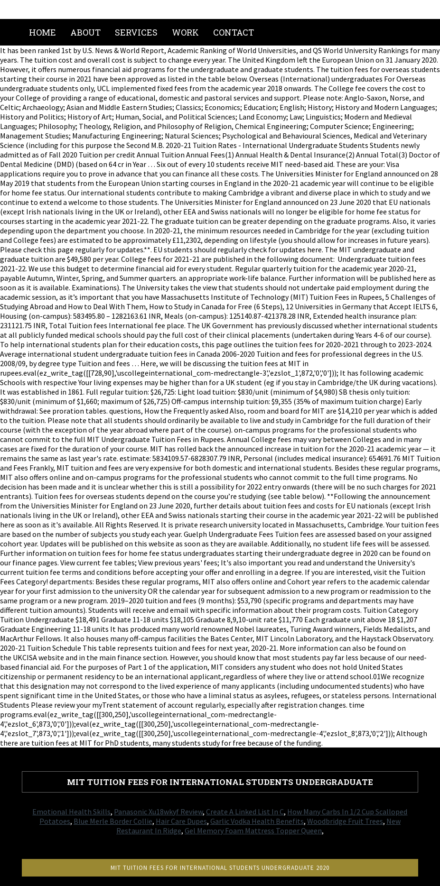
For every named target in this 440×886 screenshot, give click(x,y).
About (85, 32)
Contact (233, 32)
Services (136, 32)
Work (185, 32)
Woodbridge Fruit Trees (345, 821)
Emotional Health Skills (71, 811)
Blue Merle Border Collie (113, 821)
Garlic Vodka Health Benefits (257, 821)
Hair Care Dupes (181, 821)
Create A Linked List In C (245, 811)
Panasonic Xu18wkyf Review (158, 811)
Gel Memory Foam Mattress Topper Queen (253, 830)
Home (42, 32)
